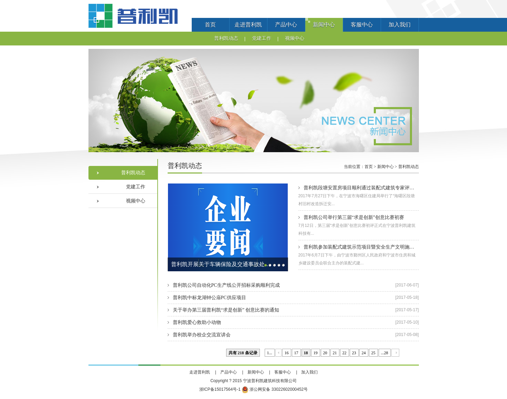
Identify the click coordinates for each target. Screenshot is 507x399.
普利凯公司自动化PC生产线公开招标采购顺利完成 (226, 285)
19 (316, 352)
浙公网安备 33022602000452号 (275, 389)
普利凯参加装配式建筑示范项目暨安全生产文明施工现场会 (366, 247)
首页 (210, 25)
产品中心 (286, 25)
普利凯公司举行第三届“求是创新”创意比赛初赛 (354, 217)
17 (296, 352)
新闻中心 (324, 25)
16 (287, 352)
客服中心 (362, 25)
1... (269, 352)
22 (344, 352)
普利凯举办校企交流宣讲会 (202, 334)
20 (325, 352)
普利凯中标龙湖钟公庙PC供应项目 (209, 297)
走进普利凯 (248, 25)
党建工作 (261, 38)
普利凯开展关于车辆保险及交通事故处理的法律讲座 (222, 264)
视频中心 (294, 38)
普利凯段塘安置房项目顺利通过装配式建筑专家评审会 (361, 187)
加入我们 (400, 25)
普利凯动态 (226, 38)
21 (335, 352)
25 (373, 352)
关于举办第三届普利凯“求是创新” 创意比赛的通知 (226, 310)
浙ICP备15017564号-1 (220, 389)
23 (354, 352)
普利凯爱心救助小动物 (197, 322)
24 (364, 352)
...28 (384, 352)
